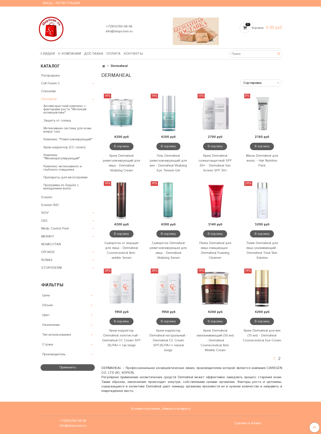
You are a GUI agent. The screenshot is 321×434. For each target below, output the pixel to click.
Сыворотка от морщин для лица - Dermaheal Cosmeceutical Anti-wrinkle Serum (121, 250)
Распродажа (50, 75)
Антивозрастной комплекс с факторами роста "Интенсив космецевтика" (64, 109)
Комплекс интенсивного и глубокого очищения (62, 168)
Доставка (93, 53)
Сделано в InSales (247, 423)
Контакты (133, 53)
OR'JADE (48, 252)
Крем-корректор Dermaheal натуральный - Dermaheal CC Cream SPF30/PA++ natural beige (168, 340)
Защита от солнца (57, 120)
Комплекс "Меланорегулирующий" (61, 157)
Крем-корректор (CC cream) (64, 147)
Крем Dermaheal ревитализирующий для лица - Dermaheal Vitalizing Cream (121, 163)
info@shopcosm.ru (119, 31)
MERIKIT (47, 236)
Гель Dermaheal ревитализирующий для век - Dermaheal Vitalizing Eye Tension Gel (168, 163)
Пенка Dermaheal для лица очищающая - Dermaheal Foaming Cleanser (215, 250)
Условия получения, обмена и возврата (160, 408)
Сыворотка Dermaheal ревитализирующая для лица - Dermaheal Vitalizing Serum (168, 250)
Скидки (48, 53)
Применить (67, 367)
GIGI (44, 220)
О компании (69, 53)
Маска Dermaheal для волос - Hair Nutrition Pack (262, 160)
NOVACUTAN (51, 244)
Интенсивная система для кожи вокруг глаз (67, 130)
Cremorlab (48, 91)
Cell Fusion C (50, 83)
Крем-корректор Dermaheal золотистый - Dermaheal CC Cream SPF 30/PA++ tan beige (121, 338)
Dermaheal (49, 99)
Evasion (46, 197)
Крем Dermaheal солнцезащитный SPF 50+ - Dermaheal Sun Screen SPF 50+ (215, 163)
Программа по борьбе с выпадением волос (61, 187)
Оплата (113, 53)
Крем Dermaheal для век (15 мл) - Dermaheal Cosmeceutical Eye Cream (262, 335)
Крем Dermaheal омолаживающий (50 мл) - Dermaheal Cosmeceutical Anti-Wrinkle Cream (215, 340)
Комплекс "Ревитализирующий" (67, 139)
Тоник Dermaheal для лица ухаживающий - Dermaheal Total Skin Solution (262, 250)
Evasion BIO (50, 205)
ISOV (45, 212)
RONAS (46, 260)
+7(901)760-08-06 (119, 26)
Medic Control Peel (55, 228)
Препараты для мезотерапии (65, 177)
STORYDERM (51, 267)
